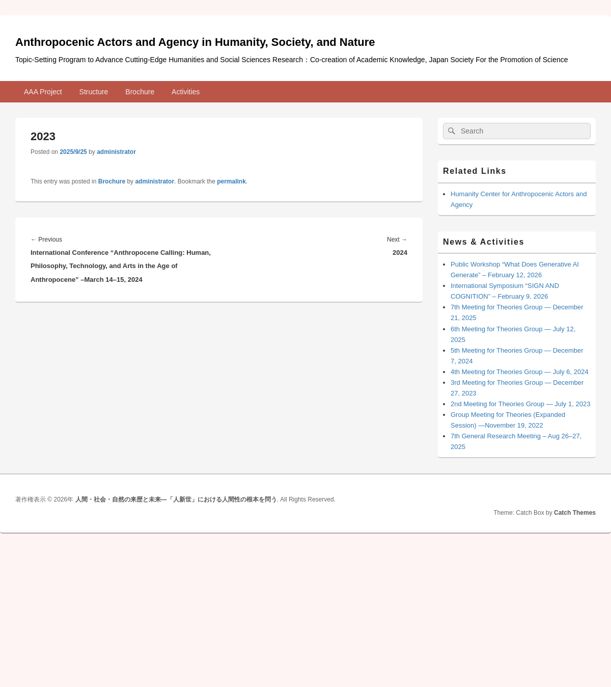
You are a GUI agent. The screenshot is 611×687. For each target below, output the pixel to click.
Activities (186, 92)
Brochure (139, 92)
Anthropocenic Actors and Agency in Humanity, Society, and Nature (195, 42)
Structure (93, 92)
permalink (231, 181)
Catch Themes (575, 512)
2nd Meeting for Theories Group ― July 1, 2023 (520, 404)
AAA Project (43, 92)
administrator (116, 151)
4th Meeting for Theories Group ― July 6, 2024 (520, 372)
